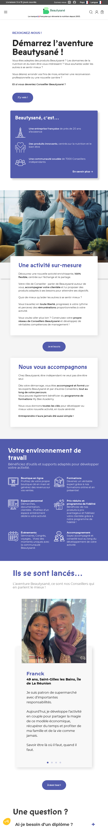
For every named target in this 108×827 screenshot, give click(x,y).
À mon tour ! (54, 785)
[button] (7, 821)
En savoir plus (83, 171)
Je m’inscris (54, 346)
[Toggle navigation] (5, 12)
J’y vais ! (23, 97)
